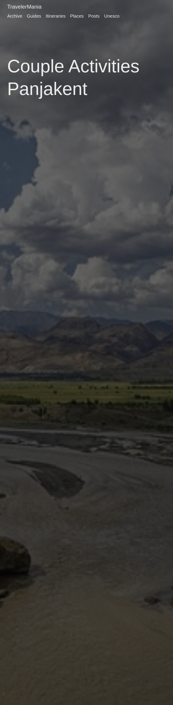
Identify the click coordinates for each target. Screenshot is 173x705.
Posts (94, 16)
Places (77, 16)
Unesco (111, 16)
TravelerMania (24, 7)
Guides (34, 16)
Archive (14, 16)
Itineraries (56, 16)
